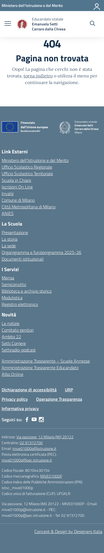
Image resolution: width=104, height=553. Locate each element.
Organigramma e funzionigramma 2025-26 (41, 252)
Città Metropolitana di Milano (28, 206)
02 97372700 (31, 442)
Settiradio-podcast (19, 350)
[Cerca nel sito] (92, 24)
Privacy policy (15, 399)
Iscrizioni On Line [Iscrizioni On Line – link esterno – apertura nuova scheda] (17, 187)
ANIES (8, 213)
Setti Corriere (14, 343)
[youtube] (34, 419)
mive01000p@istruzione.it (34, 448)
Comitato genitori (18, 330)
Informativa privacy (20, 408)
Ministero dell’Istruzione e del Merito (35, 160)
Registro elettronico (20, 304)
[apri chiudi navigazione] (7, 24)
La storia (9, 239)
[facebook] (26, 419)
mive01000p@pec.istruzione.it (27, 460)
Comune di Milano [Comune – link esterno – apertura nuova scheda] (18, 200)
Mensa (8, 277)
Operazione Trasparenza (59, 399)
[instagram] (41, 419)
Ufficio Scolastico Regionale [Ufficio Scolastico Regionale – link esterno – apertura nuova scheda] (27, 167)
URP (69, 389)
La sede (9, 245)
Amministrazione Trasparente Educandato (40, 367)
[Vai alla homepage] (22, 24)
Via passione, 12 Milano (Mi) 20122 (44, 437)
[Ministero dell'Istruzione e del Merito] (32, 5)
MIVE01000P (51, 476)
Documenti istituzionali (23, 259)
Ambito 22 (11, 336)
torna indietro (38, 75)
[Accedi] (97, 5)
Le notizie (10, 323)
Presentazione (15, 232)
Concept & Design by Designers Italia (68, 531)
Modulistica (12, 297)
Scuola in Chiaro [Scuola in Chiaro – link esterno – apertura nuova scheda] (16, 180)
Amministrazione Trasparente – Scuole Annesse (46, 361)
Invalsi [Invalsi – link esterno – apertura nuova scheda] (8, 193)
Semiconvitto (14, 284)
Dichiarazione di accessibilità (29, 389)
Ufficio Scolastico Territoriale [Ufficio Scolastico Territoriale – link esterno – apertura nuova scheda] (27, 173)
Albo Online (12, 374)
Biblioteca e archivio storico (27, 291)
